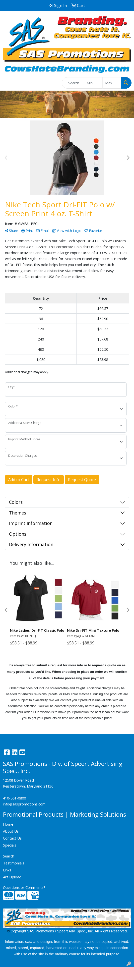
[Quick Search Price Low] (93, 83)
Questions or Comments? (24, 887)
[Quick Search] (73, 83)
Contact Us (12, 838)
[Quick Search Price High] (111, 83)
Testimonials (13, 862)
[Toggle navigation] (7, 82)
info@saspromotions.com (24, 803)
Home (8, 824)
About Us (11, 831)
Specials (9, 845)
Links (7, 869)
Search (8, 855)
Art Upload (12, 876)
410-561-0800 (14, 798)
